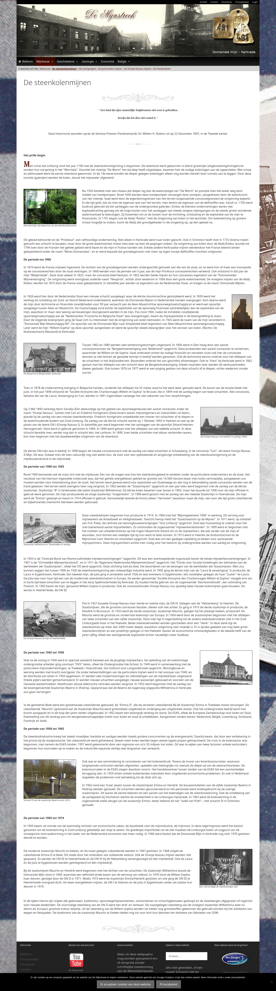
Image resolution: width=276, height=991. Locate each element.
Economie (107, 61)
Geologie (90, 61)
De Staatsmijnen (162, 68)
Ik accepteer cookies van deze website (126, 984)
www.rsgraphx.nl (235, 972)
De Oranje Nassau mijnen (137, 68)
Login (255, 2)
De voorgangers (87, 68)
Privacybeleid (242, 2)
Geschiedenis (68, 61)
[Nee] (271, 982)
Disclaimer (227, 2)
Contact (214, 2)
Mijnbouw (45, 61)
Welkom (27, 61)
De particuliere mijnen (110, 68)
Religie (124, 61)
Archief (203, 2)
